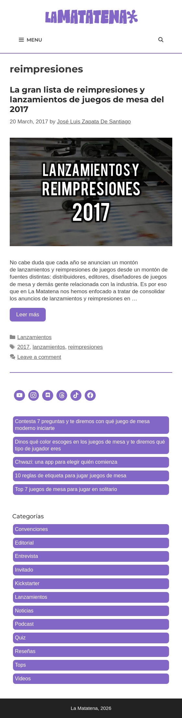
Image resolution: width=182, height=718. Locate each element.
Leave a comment (39, 357)
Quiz (20, 637)
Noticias (24, 610)
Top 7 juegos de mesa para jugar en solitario (66, 489)
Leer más (31, 316)
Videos (23, 678)
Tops (20, 665)
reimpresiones (85, 347)
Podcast (24, 624)
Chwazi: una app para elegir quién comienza (66, 462)
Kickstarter (27, 583)
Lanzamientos (34, 337)
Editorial (24, 543)
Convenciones (31, 529)
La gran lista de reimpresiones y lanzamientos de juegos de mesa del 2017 (87, 99)
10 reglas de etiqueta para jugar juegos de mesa (70, 475)
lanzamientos (48, 347)
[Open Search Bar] (160, 39)
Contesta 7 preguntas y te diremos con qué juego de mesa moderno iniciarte (82, 425)
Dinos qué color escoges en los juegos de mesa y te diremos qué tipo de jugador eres (90, 445)
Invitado (24, 570)
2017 (23, 347)
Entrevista (26, 556)
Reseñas (25, 651)
